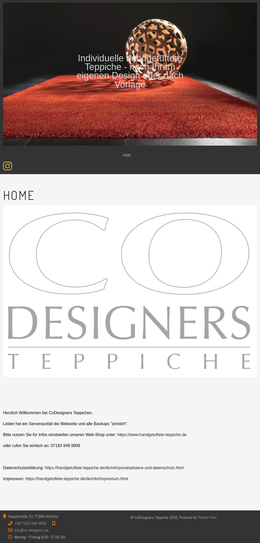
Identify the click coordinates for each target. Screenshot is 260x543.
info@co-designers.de (31, 530)
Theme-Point (207, 517)
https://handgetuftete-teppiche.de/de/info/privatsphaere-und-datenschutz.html (114, 468)
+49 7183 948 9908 (30, 523)
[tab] (127, 135)
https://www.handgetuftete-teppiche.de (152, 435)
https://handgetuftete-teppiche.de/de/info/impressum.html (76, 479)
